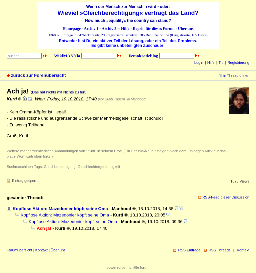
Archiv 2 (109, 28)
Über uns (186, 28)
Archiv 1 (91, 28)
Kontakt (41, 250)
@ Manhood (136, 99)
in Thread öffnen (236, 75)
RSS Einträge (189, 250)
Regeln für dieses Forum (153, 28)
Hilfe (125, 28)
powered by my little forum (128, 267)
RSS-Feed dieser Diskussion (225, 197)
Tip (221, 63)
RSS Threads (220, 250)
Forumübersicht (19, 250)
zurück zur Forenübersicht (38, 75)
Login (198, 63)
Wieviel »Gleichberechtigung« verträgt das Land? (128, 13)
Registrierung (238, 63)
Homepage (71, 28)
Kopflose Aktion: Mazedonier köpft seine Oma (60, 208)
